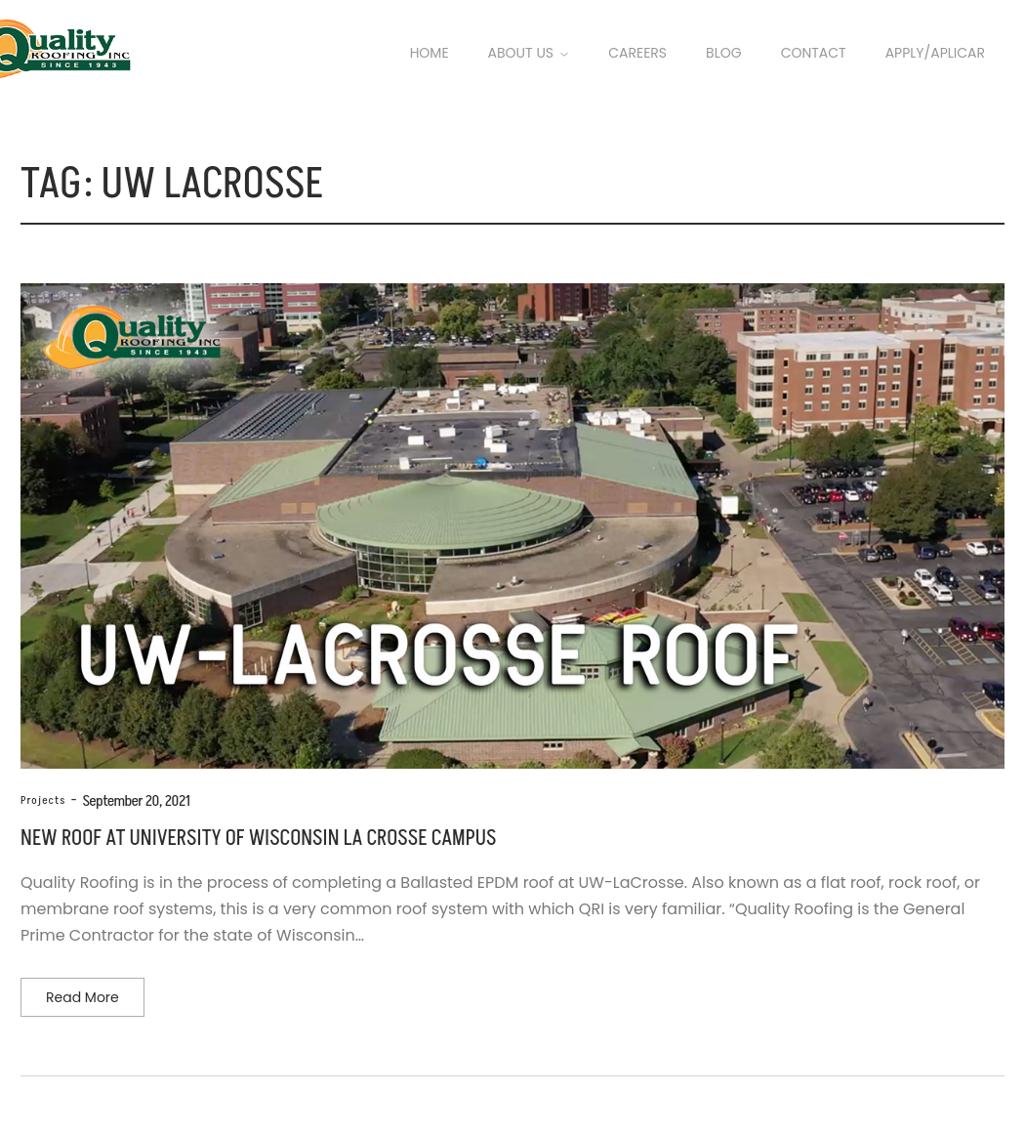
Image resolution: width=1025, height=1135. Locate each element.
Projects (42, 800)
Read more (82, 997)
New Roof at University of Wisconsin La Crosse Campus (258, 838)
